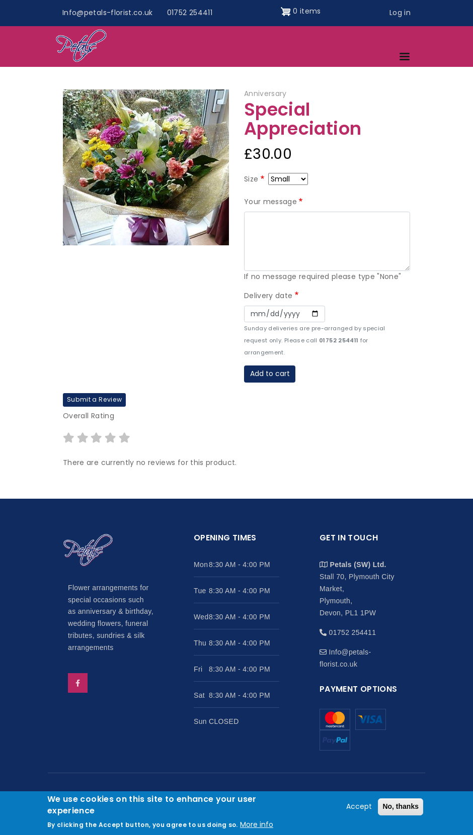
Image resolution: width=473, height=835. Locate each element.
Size (251, 179)
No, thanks (400, 806)
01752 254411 (189, 13)
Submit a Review (94, 399)
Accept (359, 806)
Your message (270, 202)
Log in (400, 13)
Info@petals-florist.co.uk (107, 13)
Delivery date (268, 296)
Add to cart (270, 373)
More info (256, 824)
